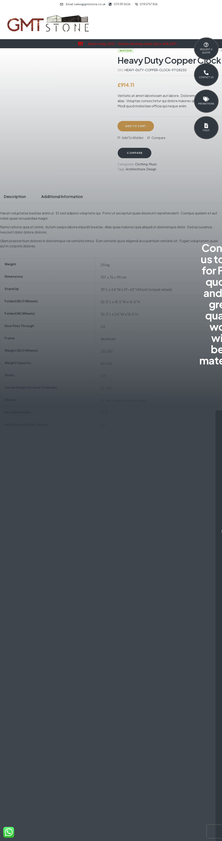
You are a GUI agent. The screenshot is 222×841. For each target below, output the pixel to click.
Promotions (206, 103)
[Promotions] (206, 99)
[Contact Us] (206, 72)
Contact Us (206, 77)
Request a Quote (206, 51)
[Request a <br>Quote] (206, 44)
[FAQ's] (206, 125)
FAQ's (206, 130)
